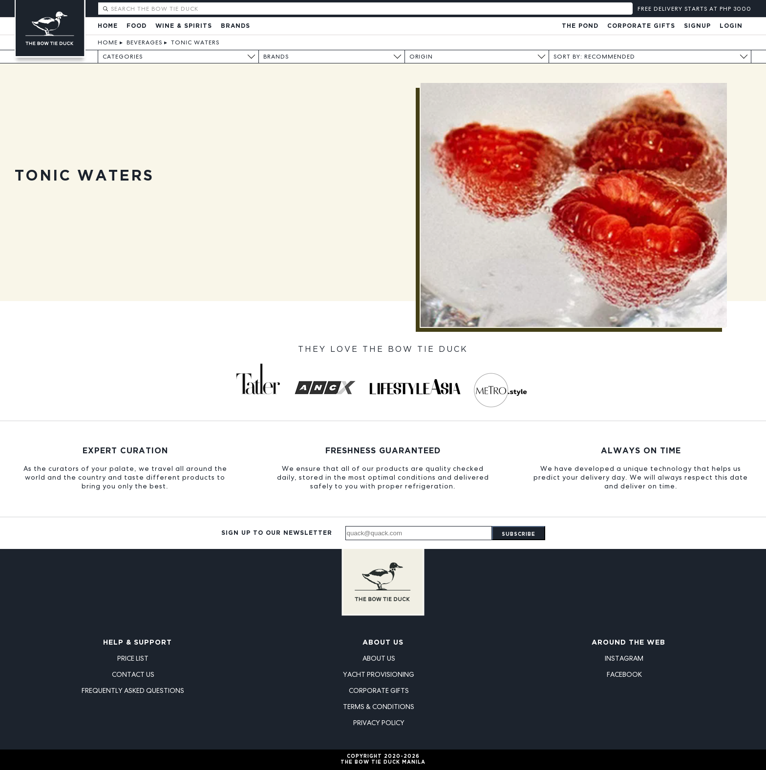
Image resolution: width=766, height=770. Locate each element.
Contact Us (133, 674)
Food (137, 26)
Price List (133, 658)
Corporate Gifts (641, 26)
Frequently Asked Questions (133, 690)
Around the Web (628, 643)
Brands (235, 26)
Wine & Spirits (183, 26)
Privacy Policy (378, 722)
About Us (383, 643)
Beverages (144, 42)
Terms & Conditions (378, 706)
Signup (697, 26)
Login (731, 26)
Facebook (624, 674)
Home (108, 26)
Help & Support (137, 643)
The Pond (580, 26)
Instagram (624, 658)
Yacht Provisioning (378, 674)
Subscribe (518, 534)
